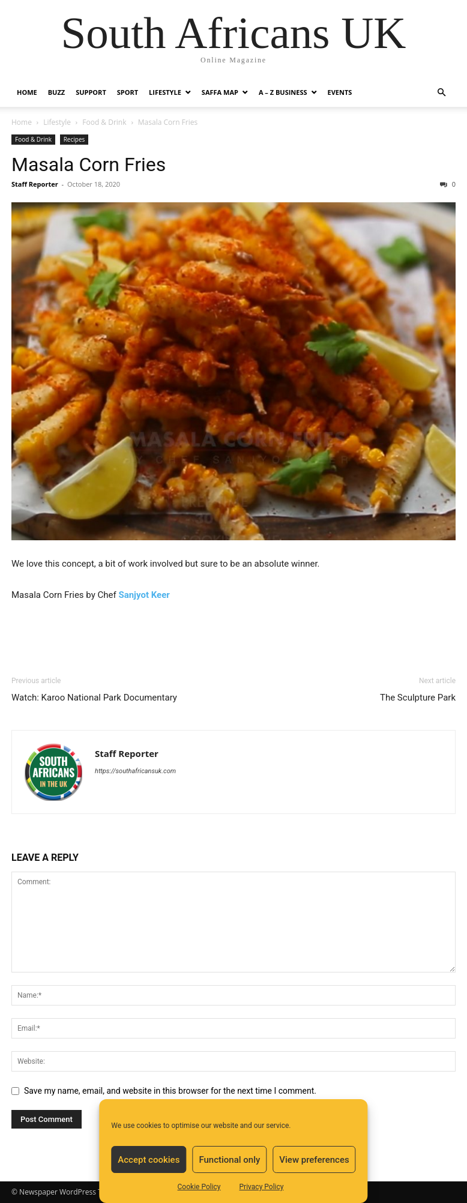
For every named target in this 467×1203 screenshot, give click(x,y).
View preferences (314, 1159)
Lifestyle (165, 92)
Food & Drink (104, 122)
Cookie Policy (199, 1187)
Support (91, 92)
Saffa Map (220, 92)
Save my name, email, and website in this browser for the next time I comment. (170, 1091)
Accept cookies (148, 1159)
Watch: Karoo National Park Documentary (94, 697)
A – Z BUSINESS (283, 92)
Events (340, 92)
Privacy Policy (262, 1187)
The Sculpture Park (418, 697)
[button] (441, 92)
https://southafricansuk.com (135, 771)
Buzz (56, 92)
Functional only (229, 1159)
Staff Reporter (34, 183)
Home (27, 92)
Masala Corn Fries (88, 164)
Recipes (74, 139)
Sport (127, 92)
